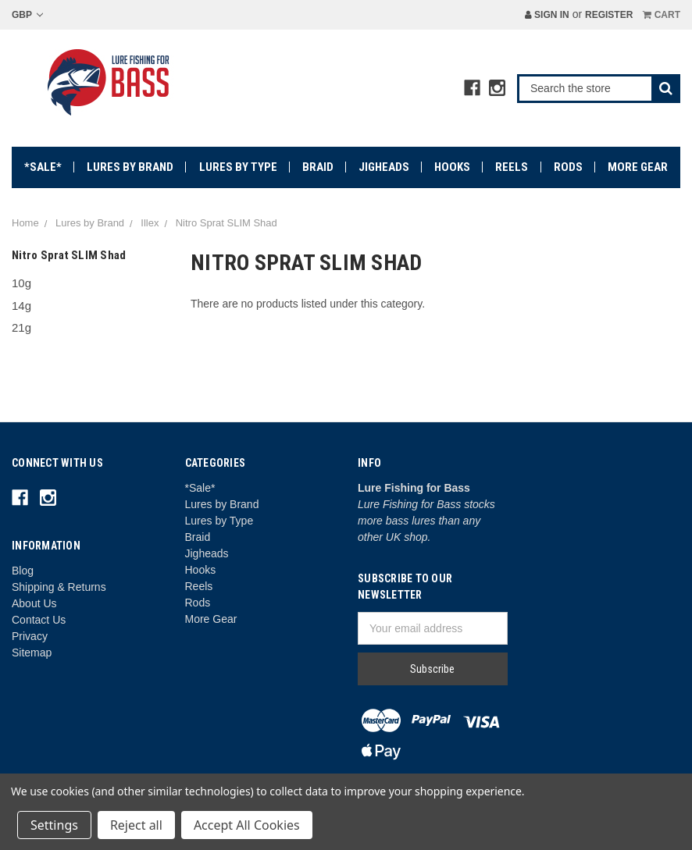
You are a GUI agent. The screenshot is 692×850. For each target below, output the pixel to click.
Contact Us (39, 619)
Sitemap (32, 652)
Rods (568, 167)
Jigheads (383, 167)
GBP (27, 14)
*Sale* (43, 167)
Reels (511, 167)
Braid (318, 167)
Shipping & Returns (59, 587)
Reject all (136, 825)
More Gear (638, 167)
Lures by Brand (130, 167)
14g (21, 305)
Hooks (452, 167)
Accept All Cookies (247, 825)
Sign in (547, 14)
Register (609, 14)
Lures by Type (238, 167)
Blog (23, 570)
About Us (34, 603)
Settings (54, 825)
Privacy (30, 636)
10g (21, 283)
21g (21, 327)
